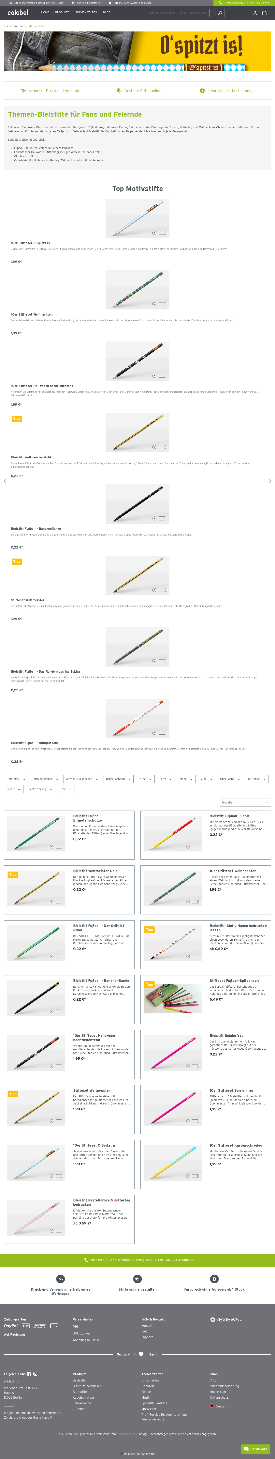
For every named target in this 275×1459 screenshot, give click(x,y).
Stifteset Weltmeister (27, 600)
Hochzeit (147, 1386)
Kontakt (146, 1326)
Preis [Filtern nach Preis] (66, 789)
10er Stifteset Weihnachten (31, 314)
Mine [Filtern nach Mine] (206, 779)
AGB (213, 1380)
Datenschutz (219, 1397)
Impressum (218, 1392)
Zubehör (79, 1409)
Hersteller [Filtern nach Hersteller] (16, 779)
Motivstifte (149, 1409)
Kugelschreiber (83, 1397)
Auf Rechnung (14, 1334)
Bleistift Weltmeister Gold (31, 457)
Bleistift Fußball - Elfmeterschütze (88, 818)
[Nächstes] (270, 481)
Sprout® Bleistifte (154, 1403)
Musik (145, 1397)
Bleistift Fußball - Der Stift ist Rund (98, 928)
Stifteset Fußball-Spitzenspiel (235, 981)
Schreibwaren (83, 1403)
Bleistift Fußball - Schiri (230, 816)
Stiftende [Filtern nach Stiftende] (257, 779)
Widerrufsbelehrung (224, 1386)
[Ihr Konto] (255, 13)
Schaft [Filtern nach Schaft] (14, 789)
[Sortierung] (245, 803)
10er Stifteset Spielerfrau (231, 1090)
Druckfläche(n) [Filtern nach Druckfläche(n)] (118, 779)
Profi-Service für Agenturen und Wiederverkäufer (164, 1417)
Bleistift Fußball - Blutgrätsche (35, 743)
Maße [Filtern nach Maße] (186, 779)
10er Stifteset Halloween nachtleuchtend (42, 386)
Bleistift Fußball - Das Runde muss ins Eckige (45, 671)
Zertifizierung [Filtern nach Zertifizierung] (40, 789)
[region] (137, 481)
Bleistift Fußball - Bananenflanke (36, 529)
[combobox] (178, 13)
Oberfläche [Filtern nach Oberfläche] (230, 779)
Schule (146, 1392)
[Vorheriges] (5, 481)
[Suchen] (220, 13)
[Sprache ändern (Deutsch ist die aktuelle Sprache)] (219, 1406)
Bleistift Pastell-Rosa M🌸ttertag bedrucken (101, 1202)
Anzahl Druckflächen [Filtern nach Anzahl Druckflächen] (82, 779)
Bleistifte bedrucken (87, 1386)
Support (147, 1337)
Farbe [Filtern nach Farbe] (145, 779)
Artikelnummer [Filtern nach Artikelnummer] (46, 779)
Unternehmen (151, 1380)
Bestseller (80, 1380)
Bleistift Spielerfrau (227, 1035)
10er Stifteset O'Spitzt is (30, 243)
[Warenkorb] (264, 13)
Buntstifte (80, 1392)
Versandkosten (127, 1434)
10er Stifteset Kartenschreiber (236, 1145)
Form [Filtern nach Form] (166, 779)
